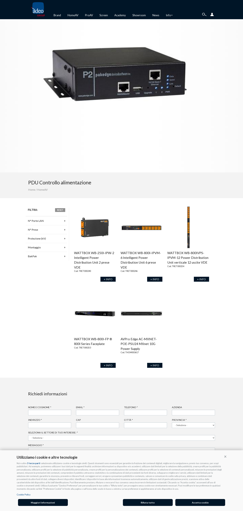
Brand (57, 15)
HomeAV (73, 15)
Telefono (131, 407)
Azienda (177, 407)
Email (80, 407)
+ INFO (108, 279)
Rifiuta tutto (148, 502)
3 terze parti (33, 463)
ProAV (89, 15)
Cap (78, 419)
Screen (103, 15)
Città (128, 419)
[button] (225, 456)
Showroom (139, 15)
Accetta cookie (200, 502)
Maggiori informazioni (43, 502)
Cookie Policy (23, 494)
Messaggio (36, 445)
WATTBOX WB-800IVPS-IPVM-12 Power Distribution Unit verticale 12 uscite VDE (187, 257)
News (155, 15)
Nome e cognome (39, 407)
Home (31, 189)
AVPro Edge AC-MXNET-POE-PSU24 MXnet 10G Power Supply (139, 344)
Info (169, 15)
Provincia (179, 419)
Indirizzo (35, 419)
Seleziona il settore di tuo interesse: (53, 432)
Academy (120, 15)
